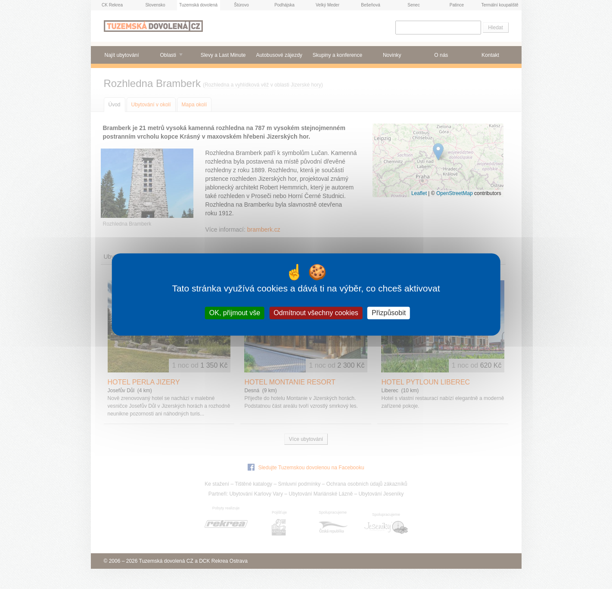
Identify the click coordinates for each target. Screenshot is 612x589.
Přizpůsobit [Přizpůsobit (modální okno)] (389, 312)
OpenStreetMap (454, 193)
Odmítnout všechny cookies (315, 312)
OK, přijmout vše (234, 312)
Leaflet (419, 193)
